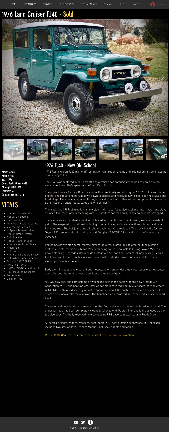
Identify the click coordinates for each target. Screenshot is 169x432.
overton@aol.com (96, 335)
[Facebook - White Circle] (90, 422)
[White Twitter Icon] (83, 422)
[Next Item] (162, 77)
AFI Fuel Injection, (74, 210)
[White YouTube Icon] (75, 422)
